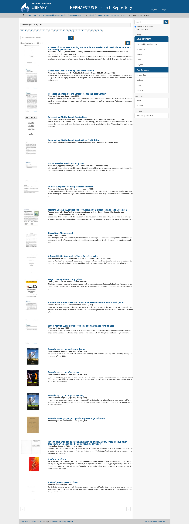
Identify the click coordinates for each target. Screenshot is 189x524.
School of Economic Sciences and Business (104, 15)
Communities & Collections (147, 44)
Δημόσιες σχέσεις (57, 459)
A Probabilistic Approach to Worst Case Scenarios (73, 256)
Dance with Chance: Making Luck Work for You (71, 70)
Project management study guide (65, 279)
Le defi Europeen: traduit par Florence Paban (70, 186)
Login (139, 100)
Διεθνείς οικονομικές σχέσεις (63, 482)
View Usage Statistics (145, 116)
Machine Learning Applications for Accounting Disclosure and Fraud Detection (87, 210)
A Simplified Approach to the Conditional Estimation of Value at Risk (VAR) (86, 302)
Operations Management (60, 233)
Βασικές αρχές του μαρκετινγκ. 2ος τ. (67, 395)
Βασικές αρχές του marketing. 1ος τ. (66, 349)
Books (125, 15)
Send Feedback (159, 521)
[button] (155, 9)
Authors (140, 54)
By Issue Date (142, 49)
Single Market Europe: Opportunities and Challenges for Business (81, 326)
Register (140, 106)
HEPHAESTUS (30, 15)
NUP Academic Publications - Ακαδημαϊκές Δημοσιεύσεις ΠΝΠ (62, 15)
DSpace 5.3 (25, 521)
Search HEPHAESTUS (143, 27)
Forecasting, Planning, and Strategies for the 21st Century (77, 94)
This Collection (141, 30)
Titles (139, 60)
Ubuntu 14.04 (36, 521)
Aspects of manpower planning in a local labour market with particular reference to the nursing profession (90, 48)
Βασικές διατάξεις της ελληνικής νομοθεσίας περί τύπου (76, 418)
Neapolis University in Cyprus (62, 521)
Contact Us (148, 521)
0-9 (22, 31)
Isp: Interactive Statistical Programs (66, 163)
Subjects (140, 65)
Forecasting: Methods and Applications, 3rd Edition (73, 140)
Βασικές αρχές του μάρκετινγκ (63, 372)
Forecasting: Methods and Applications (67, 117)
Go (71, 38)
